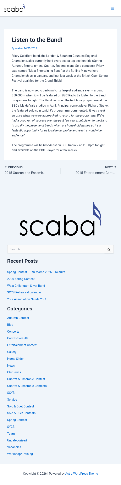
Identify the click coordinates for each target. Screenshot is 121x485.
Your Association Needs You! (26, 299)
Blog (10, 325)
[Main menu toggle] (112, 8)
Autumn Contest (18, 318)
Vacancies (14, 447)
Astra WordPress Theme (81, 473)
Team (11, 433)
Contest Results (17, 338)
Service (12, 399)
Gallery (12, 352)
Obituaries (14, 372)
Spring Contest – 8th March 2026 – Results (36, 272)
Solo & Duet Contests (21, 413)
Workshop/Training (20, 454)
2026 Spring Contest (21, 279)
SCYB (11, 393)
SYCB (11, 427)
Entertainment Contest (22, 345)
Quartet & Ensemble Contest (26, 379)
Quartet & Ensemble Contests (27, 386)
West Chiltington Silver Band (26, 286)
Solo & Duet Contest (20, 406)
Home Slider (15, 359)
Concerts (13, 331)
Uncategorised (17, 440)
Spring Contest (17, 420)
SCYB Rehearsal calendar (24, 292)
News (11, 365)
